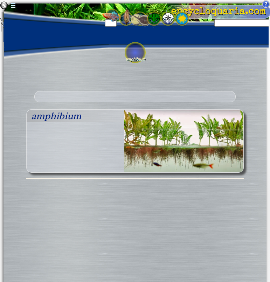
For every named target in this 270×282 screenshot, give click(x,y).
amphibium (56, 116)
